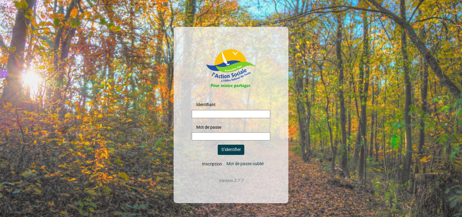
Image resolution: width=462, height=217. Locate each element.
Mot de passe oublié (245, 163)
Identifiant (206, 104)
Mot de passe (208, 127)
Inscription (212, 164)
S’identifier (231, 149)
